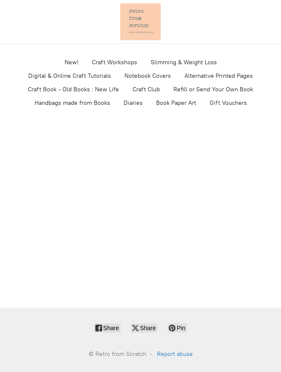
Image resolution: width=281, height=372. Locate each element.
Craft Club (146, 89)
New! (71, 62)
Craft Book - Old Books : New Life (73, 89)
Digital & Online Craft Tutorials (69, 75)
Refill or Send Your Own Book (213, 89)
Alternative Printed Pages (218, 75)
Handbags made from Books (72, 103)
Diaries (133, 103)
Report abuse (175, 354)
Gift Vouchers (228, 103)
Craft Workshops (114, 62)
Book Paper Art (176, 103)
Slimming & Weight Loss (184, 62)
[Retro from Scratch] (140, 21)
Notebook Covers (147, 75)
